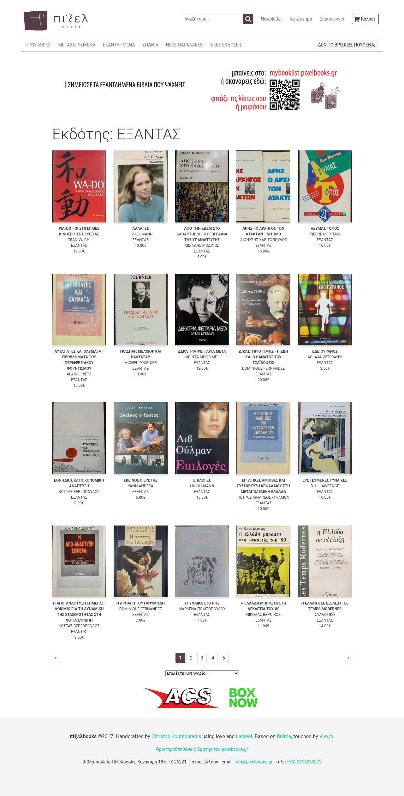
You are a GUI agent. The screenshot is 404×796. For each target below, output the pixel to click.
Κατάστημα (301, 18)
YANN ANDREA (140, 486)
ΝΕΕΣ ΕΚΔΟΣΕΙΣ (226, 44)
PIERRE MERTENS (325, 234)
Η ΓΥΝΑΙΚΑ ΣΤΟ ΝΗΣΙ (201, 603)
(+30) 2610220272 (303, 761)
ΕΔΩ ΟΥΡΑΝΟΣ (324, 351)
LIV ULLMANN (140, 234)
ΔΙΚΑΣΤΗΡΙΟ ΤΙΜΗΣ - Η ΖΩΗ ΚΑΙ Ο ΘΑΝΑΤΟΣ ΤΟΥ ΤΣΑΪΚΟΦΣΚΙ (263, 357)
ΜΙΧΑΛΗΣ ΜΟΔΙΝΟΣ (202, 245)
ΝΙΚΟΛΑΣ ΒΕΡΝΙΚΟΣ (263, 614)
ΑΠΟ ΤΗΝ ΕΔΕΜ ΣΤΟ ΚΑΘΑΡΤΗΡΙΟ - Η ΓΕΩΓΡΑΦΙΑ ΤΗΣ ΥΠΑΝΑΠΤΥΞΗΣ (202, 234)
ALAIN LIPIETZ (79, 374)
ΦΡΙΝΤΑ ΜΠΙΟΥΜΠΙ (201, 357)
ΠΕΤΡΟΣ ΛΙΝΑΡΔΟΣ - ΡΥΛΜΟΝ (263, 497)
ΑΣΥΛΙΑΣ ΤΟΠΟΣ (325, 228)
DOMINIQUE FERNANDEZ (263, 368)
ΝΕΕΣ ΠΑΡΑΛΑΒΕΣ (184, 44)
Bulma (284, 736)
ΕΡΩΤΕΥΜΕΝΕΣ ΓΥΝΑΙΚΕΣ (324, 480)
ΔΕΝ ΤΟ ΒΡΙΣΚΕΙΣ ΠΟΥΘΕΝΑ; (346, 44)
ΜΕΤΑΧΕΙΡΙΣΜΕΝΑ (76, 44)
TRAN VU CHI (79, 240)
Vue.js (326, 736)
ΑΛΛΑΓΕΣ (140, 228)
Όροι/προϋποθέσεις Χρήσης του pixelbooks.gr (202, 749)
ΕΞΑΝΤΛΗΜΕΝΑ (119, 44)
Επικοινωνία (331, 18)
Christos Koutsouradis (176, 736)
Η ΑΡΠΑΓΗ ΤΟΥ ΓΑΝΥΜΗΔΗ (140, 603)
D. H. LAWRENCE (325, 486)
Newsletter (271, 18)
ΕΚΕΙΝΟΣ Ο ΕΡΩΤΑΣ (140, 480)
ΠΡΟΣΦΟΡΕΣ (37, 44)
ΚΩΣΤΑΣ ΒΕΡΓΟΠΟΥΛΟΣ (79, 491)
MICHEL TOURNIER (140, 363)
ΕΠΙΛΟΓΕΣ (202, 480)
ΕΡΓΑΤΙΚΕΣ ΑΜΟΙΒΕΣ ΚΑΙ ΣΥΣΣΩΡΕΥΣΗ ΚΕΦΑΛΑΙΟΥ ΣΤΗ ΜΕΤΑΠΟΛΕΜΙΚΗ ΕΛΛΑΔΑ (263, 486)
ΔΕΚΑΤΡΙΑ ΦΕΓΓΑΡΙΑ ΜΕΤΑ (202, 351)
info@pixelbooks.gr (253, 761)
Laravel (244, 736)
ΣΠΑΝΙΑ (150, 44)
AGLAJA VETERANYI (324, 357)
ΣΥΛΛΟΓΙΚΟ (325, 614)
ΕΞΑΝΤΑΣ (79, 245)
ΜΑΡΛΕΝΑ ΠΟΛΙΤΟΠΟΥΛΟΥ (202, 609)
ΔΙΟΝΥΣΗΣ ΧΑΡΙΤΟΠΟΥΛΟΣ (263, 240)
